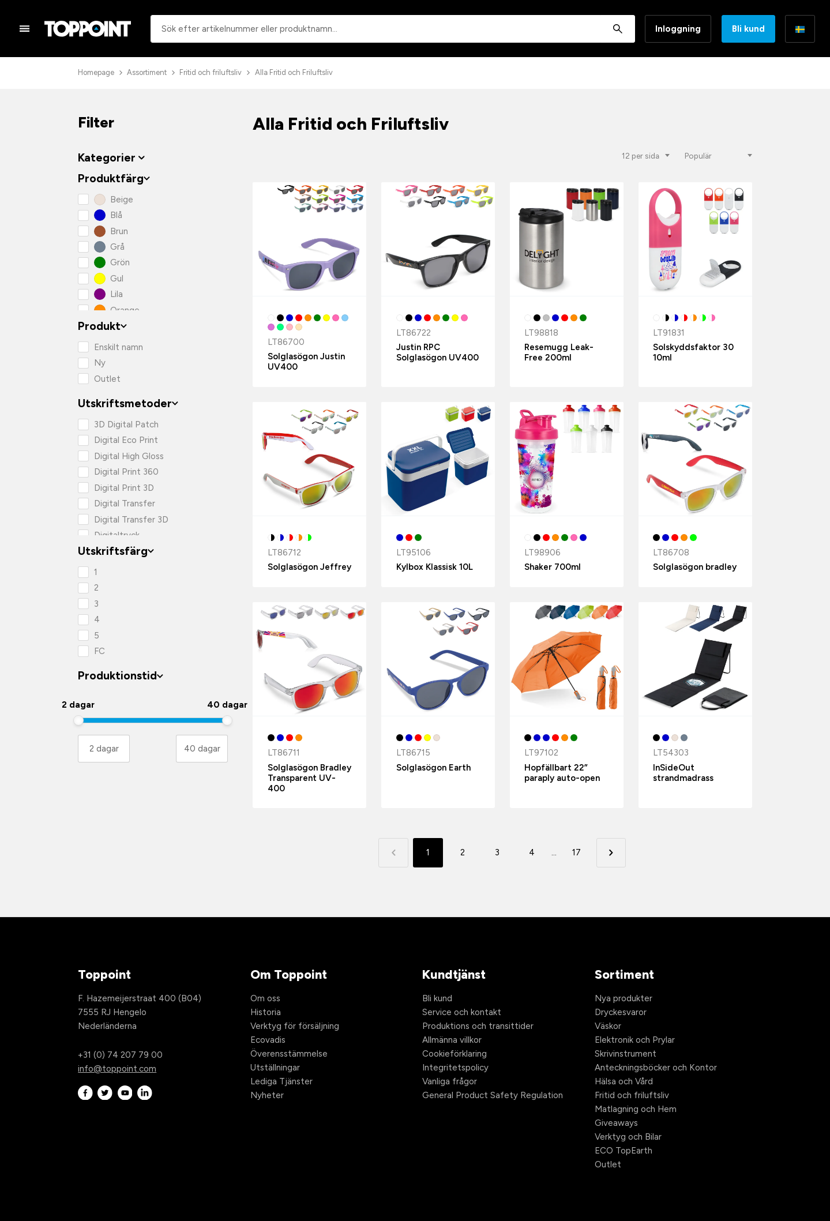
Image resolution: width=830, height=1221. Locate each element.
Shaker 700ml (552, 567)
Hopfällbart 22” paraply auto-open (562, 772)
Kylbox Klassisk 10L (434, 567)
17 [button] (576, 852)
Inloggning (678, 29)
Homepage (96, 72)
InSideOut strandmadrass (683, 772)
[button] (611, 852)
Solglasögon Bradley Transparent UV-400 (309, 778)
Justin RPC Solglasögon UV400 (437, 352)
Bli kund (748, 29)
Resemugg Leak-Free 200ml (559, 352)
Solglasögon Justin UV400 (306, 361)
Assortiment (147, 72)
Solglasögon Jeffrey (309, 567)
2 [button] (462, 852)
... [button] (554, 852)
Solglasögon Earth (433, 767)
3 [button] (497, 852)
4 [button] (532, 852)
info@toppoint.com (117, 1069)
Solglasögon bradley (695, 567)
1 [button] (428, 852)
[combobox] (393, 29)
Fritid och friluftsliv (210, 72)
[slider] (78, 720)
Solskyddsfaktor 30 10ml (693, 352)
